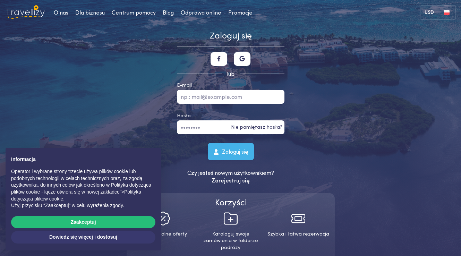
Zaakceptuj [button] (83, 222)
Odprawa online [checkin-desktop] (201, 12)
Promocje (240, 12)
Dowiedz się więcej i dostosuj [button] (83, 237)
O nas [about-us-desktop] (61, 12)
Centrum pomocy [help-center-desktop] (134, 12)
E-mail (184, 85)
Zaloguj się (230, 151)
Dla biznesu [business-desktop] (90, 12)
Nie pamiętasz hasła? (256, 127)
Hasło (184, 115)
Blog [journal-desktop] (168, 12)
